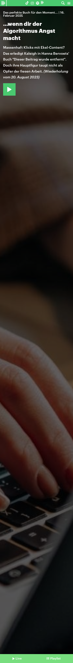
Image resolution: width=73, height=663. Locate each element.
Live (19, 658)
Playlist (55, 658)
